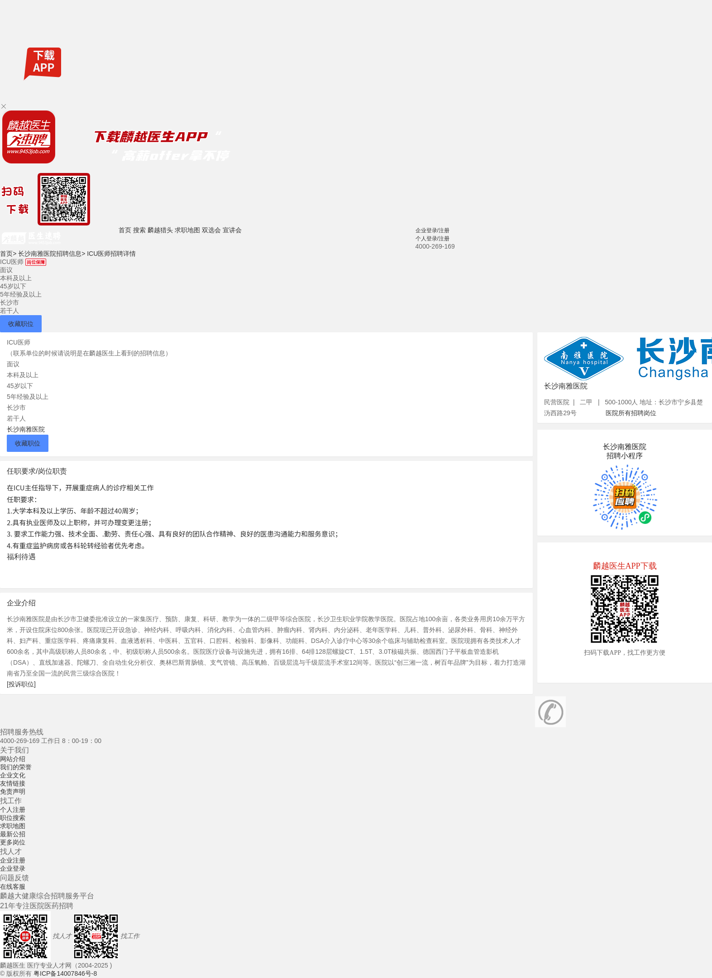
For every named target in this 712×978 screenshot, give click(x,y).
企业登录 (12, 868)
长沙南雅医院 (26, 429)
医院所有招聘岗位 (631, 413)
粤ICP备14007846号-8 (65, 973)
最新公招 (12, 834)
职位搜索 (12, 817)
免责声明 (12, 791)
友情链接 (12, 783)
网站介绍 (12, 758)
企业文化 (12, 775)
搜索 (139, 230)
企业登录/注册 (432, 230)
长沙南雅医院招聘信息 (51, 253)
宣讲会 (232, 230)
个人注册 (12, 809)
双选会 (211, 230)
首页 (125, 230)
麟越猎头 (160, 230)
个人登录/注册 (432, 238)
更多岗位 (12, 842)
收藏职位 (20, 323)
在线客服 (12, 886)
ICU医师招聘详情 (111, 253)
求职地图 (187, 230)
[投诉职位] (21, 684)
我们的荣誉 (16, 767)
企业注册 (12, 860)
